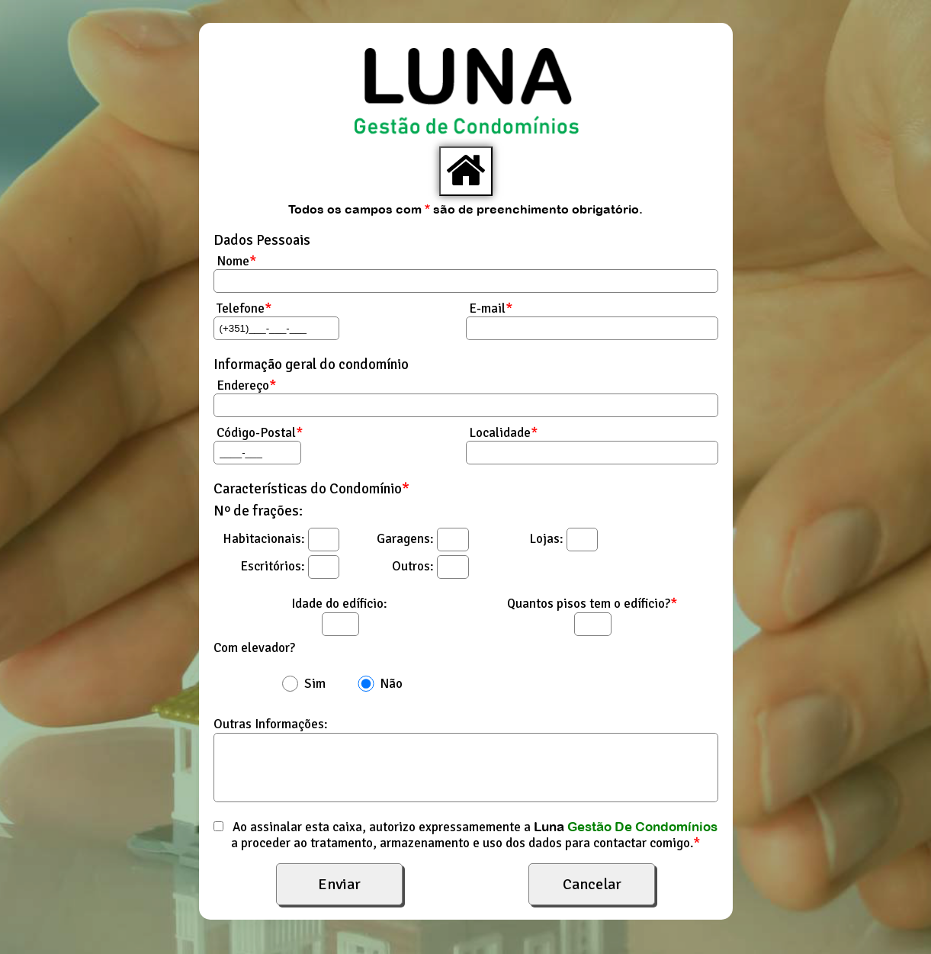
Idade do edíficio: (339, 604)
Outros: (413, 566)
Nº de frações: (258, 511)
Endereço (244, 385)
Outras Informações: (270, 724)
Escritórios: (272, 566)
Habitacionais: (264, 539)
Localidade (502, 433)
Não (391, 684)
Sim (315, 684)
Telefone (242, 308)
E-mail (489, 308)
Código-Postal (258, 433)
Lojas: (546, 539)
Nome (234, 261)
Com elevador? (254, 648)
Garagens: (405, 539)
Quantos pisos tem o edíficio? (592, 604)
